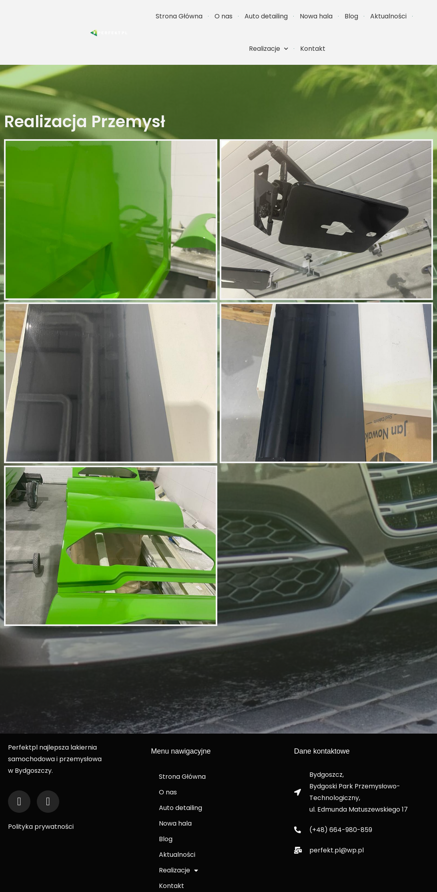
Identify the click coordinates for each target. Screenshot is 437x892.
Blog (351, 16)
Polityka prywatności (41, 817)
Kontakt (312, 48)
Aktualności (388, 16)
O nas (223, 16)
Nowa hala (316, 16)
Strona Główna (179, 16)
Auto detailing (266, 16)
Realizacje (268, 48)
